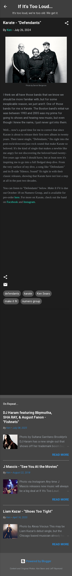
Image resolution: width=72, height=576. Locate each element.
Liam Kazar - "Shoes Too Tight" (27, 511)
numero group (31, 301)
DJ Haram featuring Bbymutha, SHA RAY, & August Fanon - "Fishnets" (27, 417)
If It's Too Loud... (35, 6)
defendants (12, 293)
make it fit (11, 301)
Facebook (12, 201)
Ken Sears (43, 293)
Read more (60, 454)
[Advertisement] (36, 353)
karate (28, 293)
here (17, 197)
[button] (66, 24)
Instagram (29, 201)
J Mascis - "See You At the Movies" (30, 467)
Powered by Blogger (36, 561)
